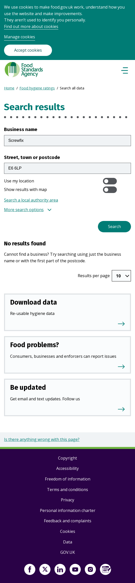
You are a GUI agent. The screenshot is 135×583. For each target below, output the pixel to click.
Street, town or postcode (32, 157)
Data (67, 542)
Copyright (67, 458)
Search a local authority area (31, 200)
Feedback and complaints (67, 521)
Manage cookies (19, 37)
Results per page (94, 275)
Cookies (67, 531)
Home (9, 88)
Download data (33, 302)
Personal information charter (67, 510)
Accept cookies (28, 50)
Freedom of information (67, 479)
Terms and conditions (67, 489)
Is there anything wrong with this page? (41, 439)
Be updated (28, 387)
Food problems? (34, 345)
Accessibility (67, 468)
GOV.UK (67, 552)
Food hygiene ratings (37, 88)
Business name (20, 129)
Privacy (67, 500)
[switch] (110, 181)
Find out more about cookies (31, 26)
